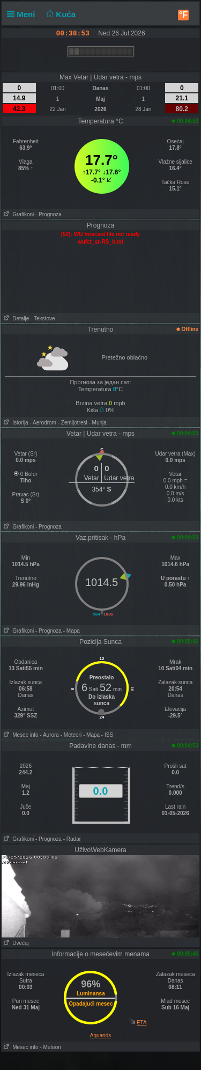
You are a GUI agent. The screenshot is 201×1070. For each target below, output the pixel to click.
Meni (23, 14)
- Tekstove (43, 318)
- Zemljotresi (72, 423)
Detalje (15, 318)
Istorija (15, 423)
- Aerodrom (42, 423)
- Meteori (71, 735)
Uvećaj (15, 943)
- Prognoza (48, 214)
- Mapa (71, 631)
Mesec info (20, 735)
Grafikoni (18, 214)
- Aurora (49, 735)
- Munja (98, 423)
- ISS (107, 735)
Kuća (60, 14)
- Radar (72, 839)
